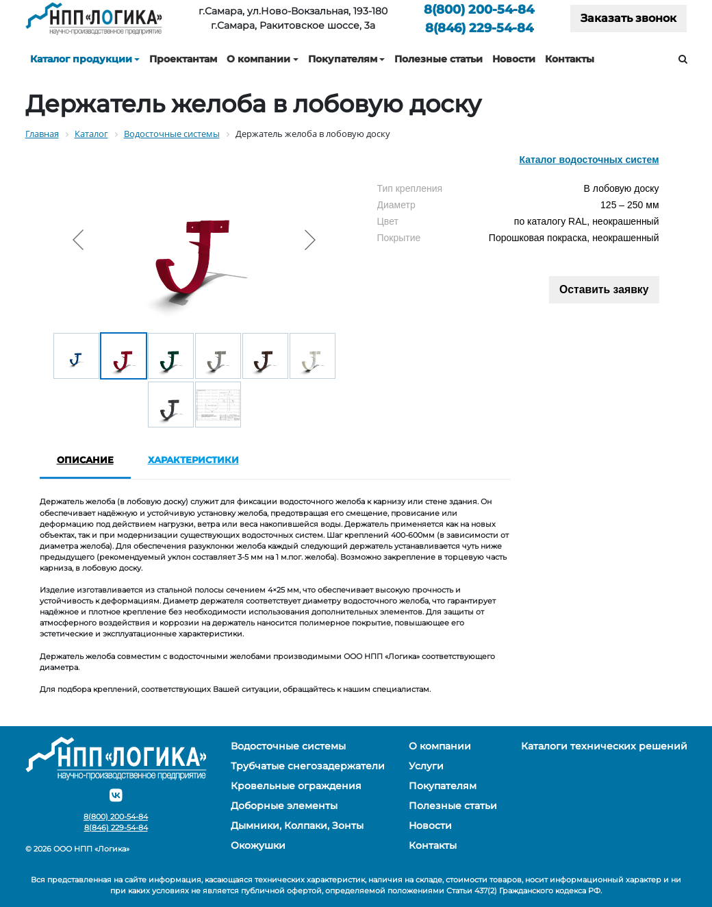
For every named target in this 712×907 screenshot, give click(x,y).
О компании (258, 59)
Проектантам (183, 59)
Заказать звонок (628, 18)
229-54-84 (479, 28)
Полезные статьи (438, 59)
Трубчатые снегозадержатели (308, 766)
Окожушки (258, 845)
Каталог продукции (81, 59)
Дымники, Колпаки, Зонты (297, 825)
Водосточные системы (288, 746)
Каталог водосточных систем (589, 159)
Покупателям (342, 59)
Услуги (426, 766)
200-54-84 (479, 9)
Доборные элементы (284, 805)
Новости (513, 59)
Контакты (569, 59)
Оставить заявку (604, 289)
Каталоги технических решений (604, 746)
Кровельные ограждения (296, 786)
